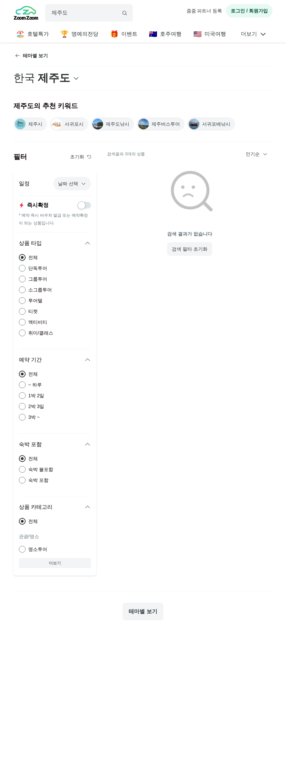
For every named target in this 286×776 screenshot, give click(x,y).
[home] (25, 14)
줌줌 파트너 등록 (204, 10)
